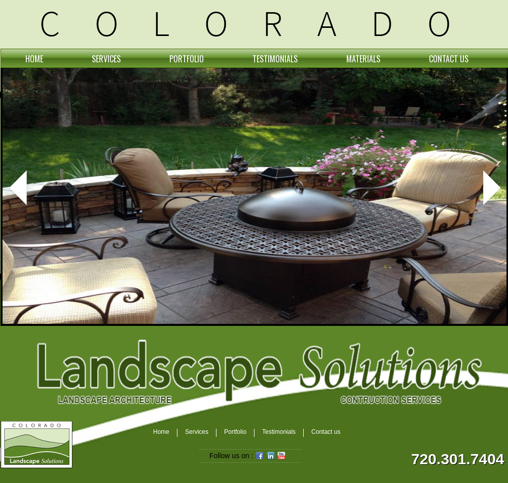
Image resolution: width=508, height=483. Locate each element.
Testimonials (279, 432)
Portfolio (235, 432)
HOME (34, 59)
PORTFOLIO (186, 59)
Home (161, 432)
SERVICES (106, 59)
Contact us (325, 432)
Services (196, 432)
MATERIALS (363, 59)
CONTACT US (448, 59)
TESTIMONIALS (275, 59)
